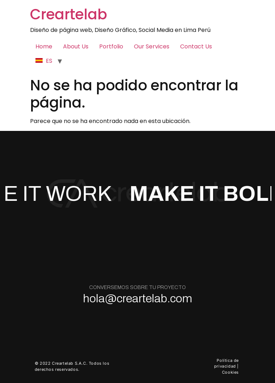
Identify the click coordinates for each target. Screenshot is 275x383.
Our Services (151, 46)
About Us (75, 46)
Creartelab (68, 14)
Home (43, 46)
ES (43, 61)
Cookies (230, 372)
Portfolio (111, 46)
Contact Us (196, 46)
